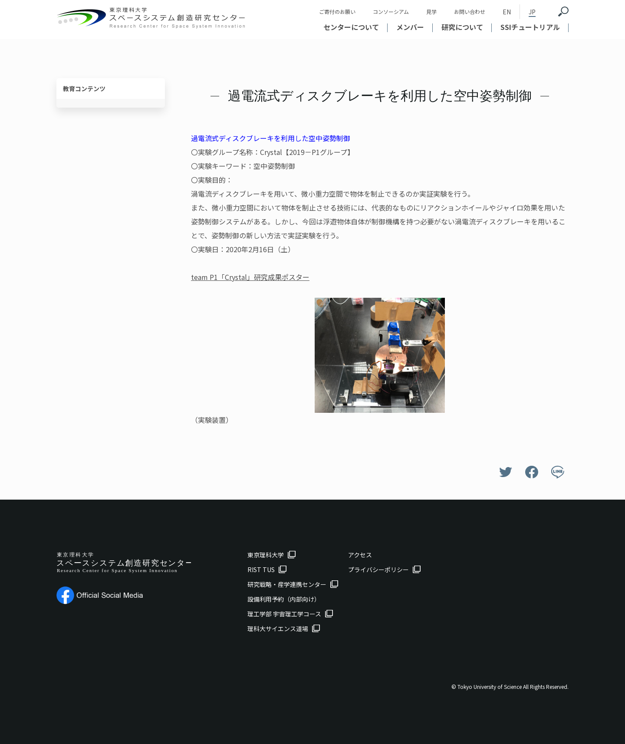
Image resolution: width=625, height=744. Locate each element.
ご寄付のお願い (337, 11)
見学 (431, 11)
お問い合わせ (469, 11)
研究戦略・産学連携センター (286, 584)
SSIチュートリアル (530, 27)
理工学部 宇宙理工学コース (284, 613)
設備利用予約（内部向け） (283, 599)
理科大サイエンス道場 (277, 628)
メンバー (410, 27)
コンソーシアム (391, 11)
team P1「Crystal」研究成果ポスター (250, 277)
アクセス (360, 554)
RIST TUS (261, 569)
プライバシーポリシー (378, 569)
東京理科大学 (265, 554)
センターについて (351, 27)
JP (532, 11)
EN (507, 11)
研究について (462, 27)
